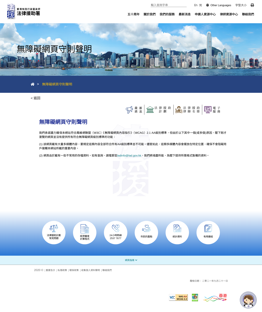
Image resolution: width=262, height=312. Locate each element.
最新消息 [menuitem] (185, 14)
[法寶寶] (248, 300)
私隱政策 (62, 270)
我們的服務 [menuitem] (167, 14)
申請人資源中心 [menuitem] (205, 14)
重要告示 (50, 270)
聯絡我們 (107, 270)
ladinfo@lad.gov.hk (129, 155)
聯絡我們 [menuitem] (248, 14)
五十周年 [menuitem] (133, 14)
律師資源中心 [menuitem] (229, 14)
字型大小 (241, 5)
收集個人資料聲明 (90, 270)
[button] (217, 5)
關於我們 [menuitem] (150, 14)
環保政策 (74, 270)
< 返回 (35, 98)
